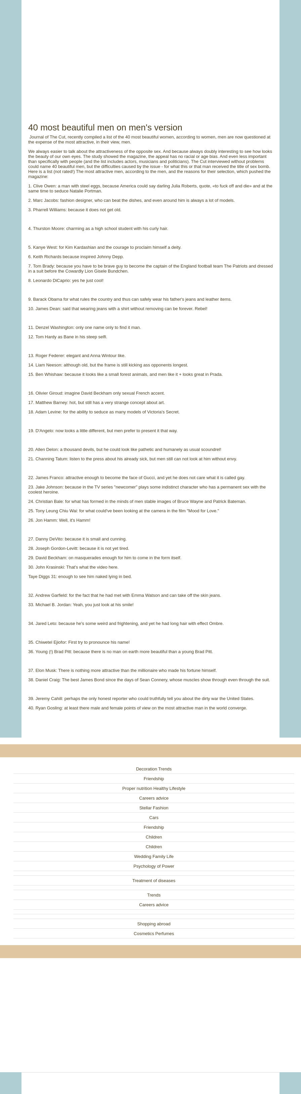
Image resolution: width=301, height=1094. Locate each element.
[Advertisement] (150, 54)
